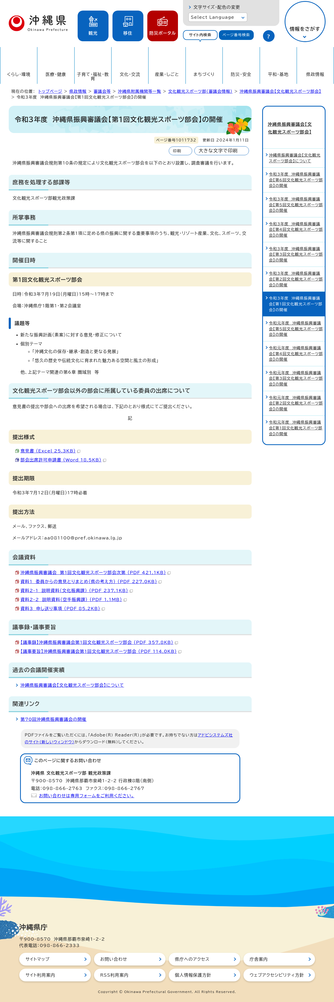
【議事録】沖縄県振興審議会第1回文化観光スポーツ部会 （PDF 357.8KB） (99, 642)
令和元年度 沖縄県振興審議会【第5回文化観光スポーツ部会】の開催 (296, 319)
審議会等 (102, 91)
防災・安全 (241, 74)
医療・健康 (56, 74)
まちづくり (204, 74)
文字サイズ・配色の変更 (217, 7)
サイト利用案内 (40, 975)
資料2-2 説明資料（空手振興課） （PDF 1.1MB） (74, 599)
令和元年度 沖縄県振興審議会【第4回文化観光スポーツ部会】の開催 (296, 344)
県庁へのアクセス (192, 959)
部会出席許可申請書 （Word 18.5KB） (63, 460)
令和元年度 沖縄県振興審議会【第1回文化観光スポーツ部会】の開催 (296, 418)
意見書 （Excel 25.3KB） (50, 451)
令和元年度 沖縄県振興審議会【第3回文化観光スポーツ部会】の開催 (296, 369)
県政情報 (315, 74)
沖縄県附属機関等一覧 (139, 91)
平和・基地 (278, 74)
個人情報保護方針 (193, 975)
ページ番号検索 (236, 35)
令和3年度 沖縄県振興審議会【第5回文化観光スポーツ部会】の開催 (296, 195)
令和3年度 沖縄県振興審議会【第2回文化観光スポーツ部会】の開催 (296, 269)
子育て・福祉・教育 (93, 76)
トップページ (50, 91)
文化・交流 (130, 74)
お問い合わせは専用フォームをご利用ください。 (86, 796)
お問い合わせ (113, 959)
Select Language (212, 17)
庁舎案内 (259, 959)
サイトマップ (38, 959)
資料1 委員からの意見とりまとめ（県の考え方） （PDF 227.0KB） (91, 581)
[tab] (200, 35)
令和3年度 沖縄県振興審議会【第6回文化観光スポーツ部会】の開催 (296, 170)
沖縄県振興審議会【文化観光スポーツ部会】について (72, 685)
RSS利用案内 (114, 975)
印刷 (177, 151)
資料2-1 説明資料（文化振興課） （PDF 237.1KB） (77, 590)
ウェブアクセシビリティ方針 (277, 975)
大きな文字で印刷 (218, 150)
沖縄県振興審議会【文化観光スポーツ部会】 (280, 91)
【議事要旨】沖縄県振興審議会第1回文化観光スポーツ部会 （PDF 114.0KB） (101, 651)
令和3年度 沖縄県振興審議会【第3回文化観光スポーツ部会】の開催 (296, 245)
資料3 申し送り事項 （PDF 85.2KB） (63, 608)
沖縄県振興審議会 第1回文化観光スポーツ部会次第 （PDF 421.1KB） (96, 572)
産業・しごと (167, 74)
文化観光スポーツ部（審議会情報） (200, 91)
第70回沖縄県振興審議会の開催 (54, 719)
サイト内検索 (200, 35)
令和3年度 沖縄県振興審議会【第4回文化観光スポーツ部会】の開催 (296, 220)
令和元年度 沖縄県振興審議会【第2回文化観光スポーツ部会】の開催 (296, 393)
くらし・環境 (19, 74)
